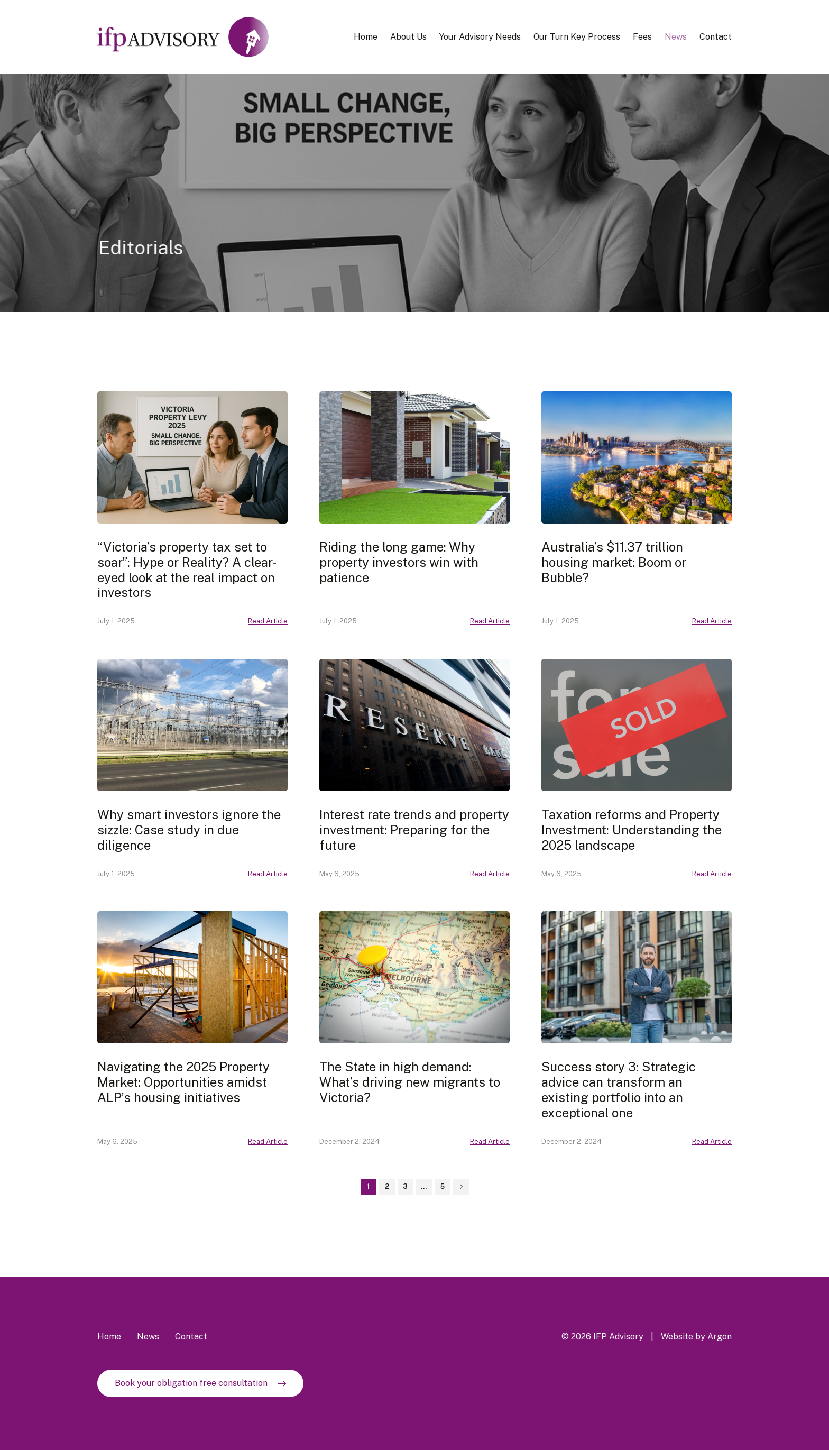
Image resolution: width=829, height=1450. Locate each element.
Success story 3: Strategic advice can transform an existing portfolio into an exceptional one (618, 1089)
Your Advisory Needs (480, 37)
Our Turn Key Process (576, 37)
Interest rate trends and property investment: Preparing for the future (414, 829)
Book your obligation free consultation (191, 1383)
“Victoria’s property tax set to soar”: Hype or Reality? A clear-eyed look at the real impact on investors (187, 569)
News (676, 37)
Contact (715, 37)
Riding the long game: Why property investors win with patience (398, 562)
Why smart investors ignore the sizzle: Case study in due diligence (189, 829)
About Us (408, 37)
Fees (642, 37)
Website (677, 1337)
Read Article (268, 621)
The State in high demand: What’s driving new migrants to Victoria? (409, 1082)
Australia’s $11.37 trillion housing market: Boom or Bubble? (613, 562)
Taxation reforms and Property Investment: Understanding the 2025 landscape (631, 829)
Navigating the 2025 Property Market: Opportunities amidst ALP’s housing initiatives (183, 1082)
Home (365, 37)
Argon (719, 1337)
